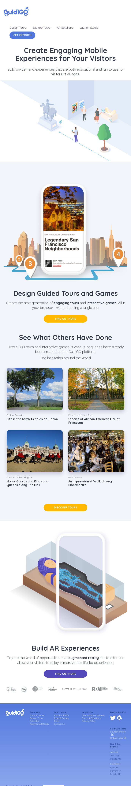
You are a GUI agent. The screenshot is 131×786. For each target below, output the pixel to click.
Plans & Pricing (61, 718)
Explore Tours (41, 27)
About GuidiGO (61, 715)
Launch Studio (89, 27)
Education (35, 721)
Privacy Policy (89, 721)
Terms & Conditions (91, 718)
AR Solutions (65, 27)
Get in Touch (22, 35)
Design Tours (17, 27)
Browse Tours (36, 718)
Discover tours (65, 507)
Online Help (116, 721)
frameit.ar (115, 747)
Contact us (59, 724)
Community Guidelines (93, 715)
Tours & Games (37, 715)
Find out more (65, 318)
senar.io (114, 735)
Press (56, 721)
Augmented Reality (39, 724)
